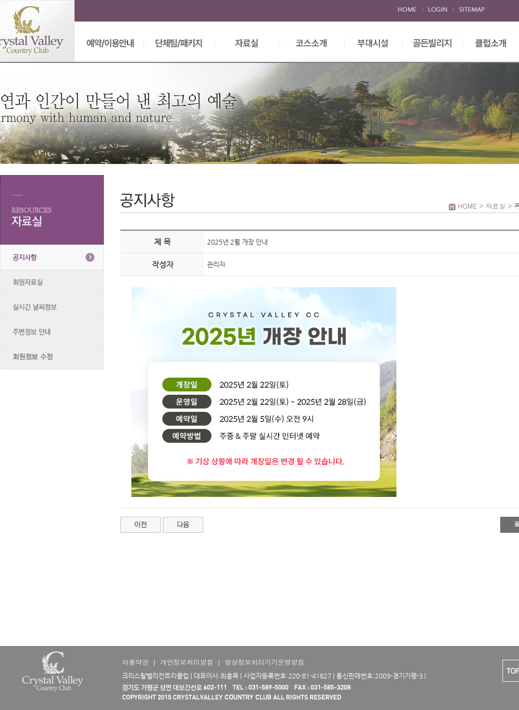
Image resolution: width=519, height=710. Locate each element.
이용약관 (135, 661)
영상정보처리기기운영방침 (264, 661)
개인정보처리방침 (186, 661)
